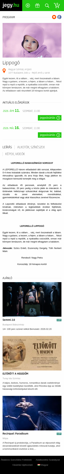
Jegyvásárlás (47, 117)
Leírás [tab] (7, 147)
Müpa (5, 438)
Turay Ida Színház (11, 378)
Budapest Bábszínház (13, 324)
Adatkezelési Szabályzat (48, 460)
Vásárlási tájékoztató (22, 465)
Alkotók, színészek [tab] (31, 147)
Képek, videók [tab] (15, 154)
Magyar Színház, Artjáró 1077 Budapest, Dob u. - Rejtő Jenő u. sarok (29, 71)
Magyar (43, 465)
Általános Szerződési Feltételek (16, 460)
